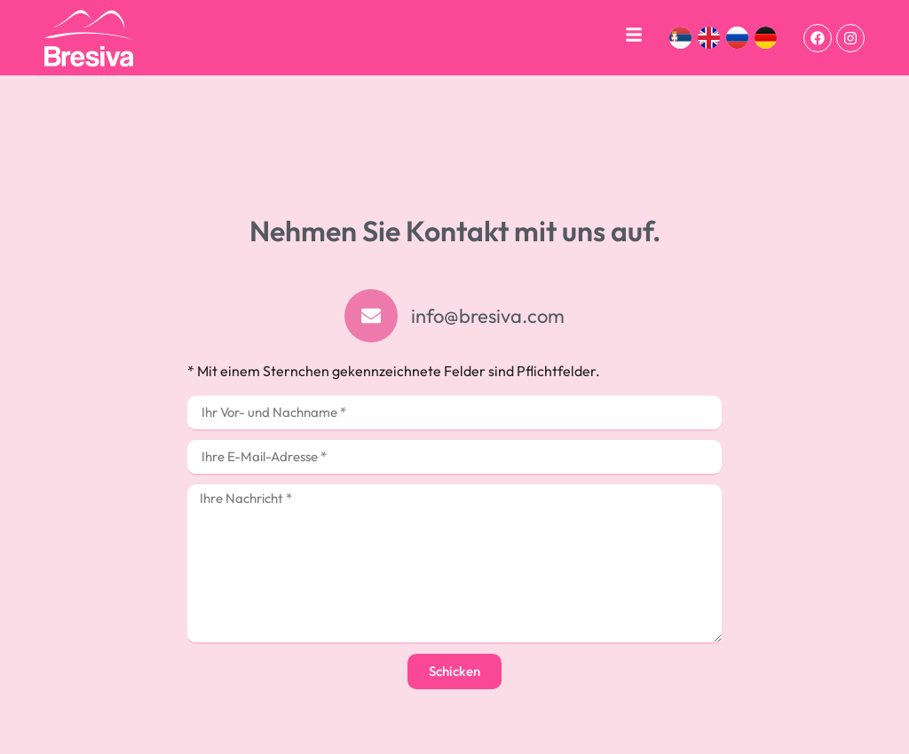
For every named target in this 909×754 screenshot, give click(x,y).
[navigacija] (634, 34)
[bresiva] (88, 38)
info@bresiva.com (488, 315)
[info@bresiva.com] (371, 315)
